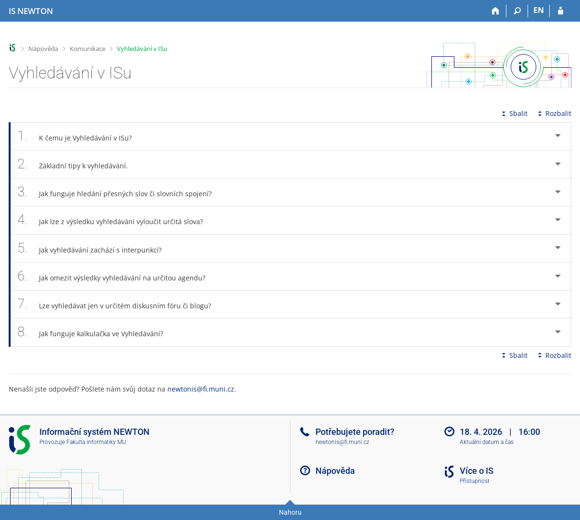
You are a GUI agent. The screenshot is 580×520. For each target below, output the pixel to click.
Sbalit (514, 113)
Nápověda (43, 48)
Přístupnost (475, 481)
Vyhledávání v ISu (142, 48)
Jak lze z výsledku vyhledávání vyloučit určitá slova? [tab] (115, 220)
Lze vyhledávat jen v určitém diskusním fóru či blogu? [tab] (119, 304)
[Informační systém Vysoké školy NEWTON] (31, 11)
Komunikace (87, 48)
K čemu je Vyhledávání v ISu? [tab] (79, 136)
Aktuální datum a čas (487, 442)
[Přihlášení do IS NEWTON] (560, 11)
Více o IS (476, 471)
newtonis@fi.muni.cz (200, 388)
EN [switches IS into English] (538, 10)
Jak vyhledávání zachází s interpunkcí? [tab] (94, 248)
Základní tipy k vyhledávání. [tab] (78, 164)
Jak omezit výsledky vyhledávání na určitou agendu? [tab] (116, 276)
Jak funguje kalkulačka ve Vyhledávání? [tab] (95, 332)
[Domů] (495, 11)
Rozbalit (553, 113)
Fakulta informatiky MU (96, 442)
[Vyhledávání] (517, 11)
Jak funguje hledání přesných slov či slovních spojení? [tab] (119, 192)
